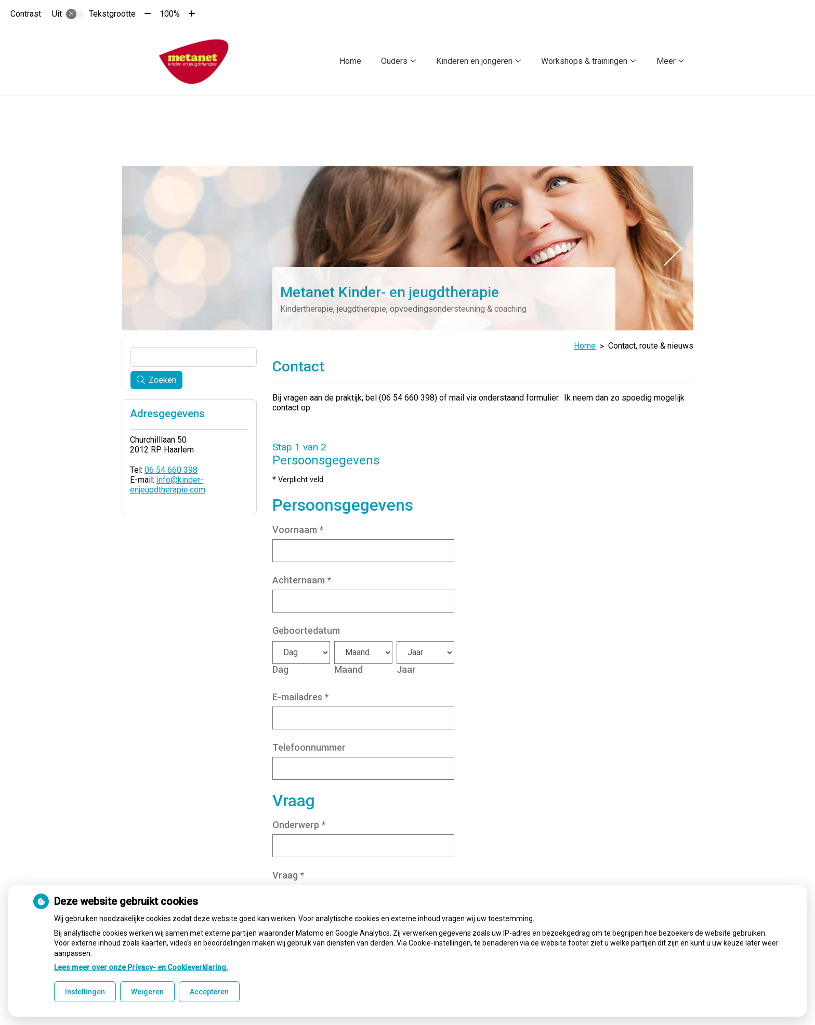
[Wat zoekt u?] (193, 355)
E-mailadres (300, 694)
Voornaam (297, 527)
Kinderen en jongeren (474, 61)
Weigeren (147, 992)
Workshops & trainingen (584, 61)
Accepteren (209, 992)
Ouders (394, 61)
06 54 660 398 (171, 468)
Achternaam (301, 577)
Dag (280, 666)
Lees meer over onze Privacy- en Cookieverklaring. (141, 967)
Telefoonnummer (309, 744)
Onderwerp (298, 822)
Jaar (406, 666)
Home (350, 61)
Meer (666, 61)
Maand (348, 666)
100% (170, 14)
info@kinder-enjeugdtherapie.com (167, 482)
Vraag (288, 873)
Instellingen (85, 992)
